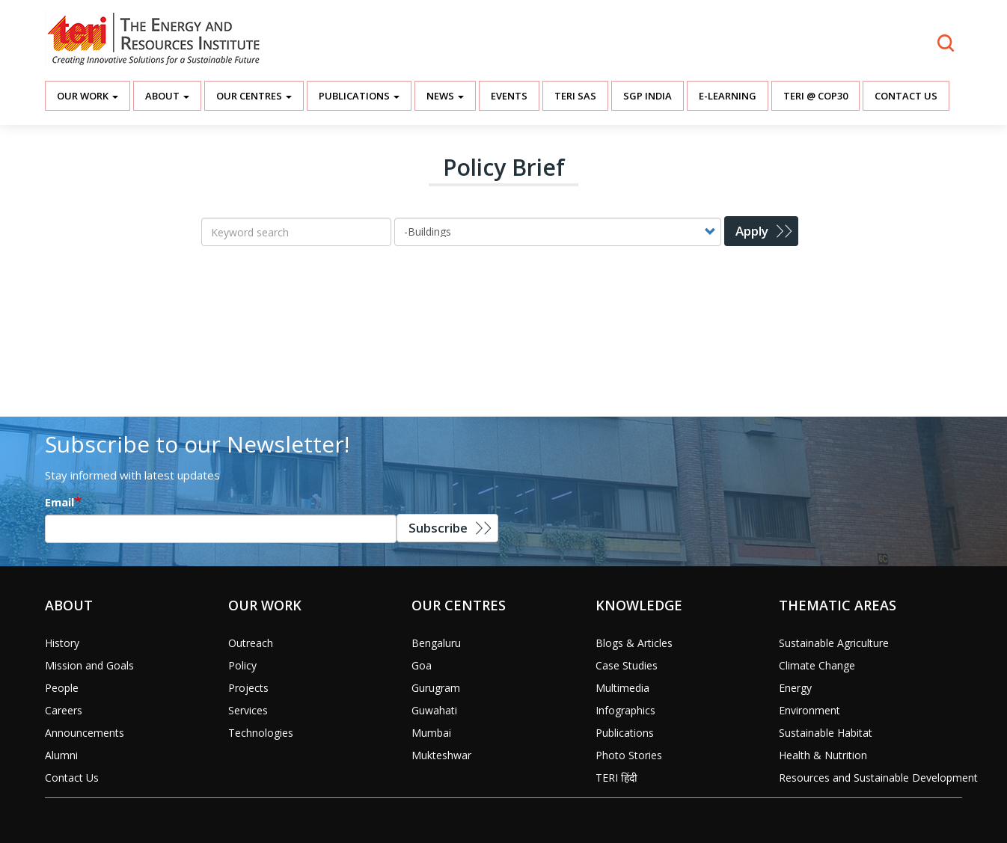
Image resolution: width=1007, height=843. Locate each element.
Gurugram (435, 688)
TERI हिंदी (616, 777)
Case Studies (627, 665)
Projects (248, 688)
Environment (809, 710)
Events (509, 95)
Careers (63, 710)
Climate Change (817, 665)
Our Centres (254, 95)
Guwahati (434, 710)
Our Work (87, 95)
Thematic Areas (837, 605)
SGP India (647, 95)
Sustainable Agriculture (834, 643)
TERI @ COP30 (815, 95)
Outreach (250, 643)
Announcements (84, 733)
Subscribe (438, 527)
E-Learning (727, 95)
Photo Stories (629, 755)
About (167, 95)
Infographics (625, 710)
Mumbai (431, 733)
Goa (421, 665)
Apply (751, 230)
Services (248, 710)
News (445, 95)
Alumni (61, 755)
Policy (242, 665)
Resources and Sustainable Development (878, 777)
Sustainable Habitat (825, 733)
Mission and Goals (89, 665)
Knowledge (639, 605)
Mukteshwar (441, 755)
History (62, 643)
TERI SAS (575, 95)
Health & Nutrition (823, 755)
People (62, 688)
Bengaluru (436, 643)
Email (59, 501)
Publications (359, 95)
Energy (795, 688)
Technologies (260, 733)
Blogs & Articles (634, 643)
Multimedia (622, 688)
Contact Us (906, 95)
